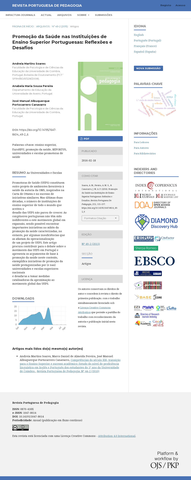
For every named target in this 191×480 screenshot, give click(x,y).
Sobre (82, 14)
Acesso (180, 5)
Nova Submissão (148, 68)
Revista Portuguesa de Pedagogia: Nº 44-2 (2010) (68, 371)
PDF (86, 138)
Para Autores (141, 147)
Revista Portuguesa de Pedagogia (47, 6)
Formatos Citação (95, 218)
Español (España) (145, 51)
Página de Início (23, 26)
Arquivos (64, 14)
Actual (46, 14)
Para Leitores (141, 142)
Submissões (103, 14)
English (139, 35)
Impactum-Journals (20, 14)
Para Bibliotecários (145, 153)
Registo (165, 5)
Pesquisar (175, 15)
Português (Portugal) (147, 40)
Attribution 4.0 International (116, 436)
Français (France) (145, 46)
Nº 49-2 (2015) (60, 26)
